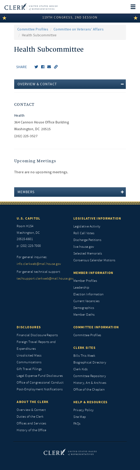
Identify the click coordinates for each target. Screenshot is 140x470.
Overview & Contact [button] (37, 84)
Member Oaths (84, 315)
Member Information (93, 273)
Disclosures (29, 327)
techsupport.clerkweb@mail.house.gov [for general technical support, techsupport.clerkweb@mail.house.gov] (42, 278)
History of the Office (31, 430)
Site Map (79, 417)
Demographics (83, 308)
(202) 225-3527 (26, 136)
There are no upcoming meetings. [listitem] (41, 172)
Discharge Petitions (87, 240)
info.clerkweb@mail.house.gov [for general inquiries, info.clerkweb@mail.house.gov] (39, 264)
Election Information (88, 294)
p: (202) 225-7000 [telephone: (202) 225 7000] (29, 246)
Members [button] (26, 192)
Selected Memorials (87, 253)
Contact (24, 104)
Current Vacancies (86, 301)
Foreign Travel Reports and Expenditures (36, 345)
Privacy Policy (83, 410)
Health (19, 115)
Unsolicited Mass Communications (29, 358)
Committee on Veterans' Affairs (79, 29)
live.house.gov (83, 247)
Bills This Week (84, 356)
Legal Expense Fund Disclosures (40, 376)
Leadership (81, 287)
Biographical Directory (89, 362)
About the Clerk (32, 402)
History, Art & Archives (89, 383)
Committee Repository (89, 376)
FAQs (77, 423)
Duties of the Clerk (30, 416)
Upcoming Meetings (35, 161)
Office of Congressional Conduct (40, 382)
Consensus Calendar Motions (94, 260)
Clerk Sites (84, 347)
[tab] (70, 84)
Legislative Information (97, 218)
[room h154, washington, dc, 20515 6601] (42, 233)
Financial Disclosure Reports (37, 335)
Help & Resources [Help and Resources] (90, 402)
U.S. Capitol (28, 218)
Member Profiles (85, 281)
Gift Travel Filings (29, 369)
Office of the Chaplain (89, 389)
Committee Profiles (32, 29)
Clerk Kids (80, 369)
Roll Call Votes (83, 233)
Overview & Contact (31, 410)
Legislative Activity (87, 226)
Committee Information (96, 327)
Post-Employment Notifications (40, 389)
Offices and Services (31, 423)
